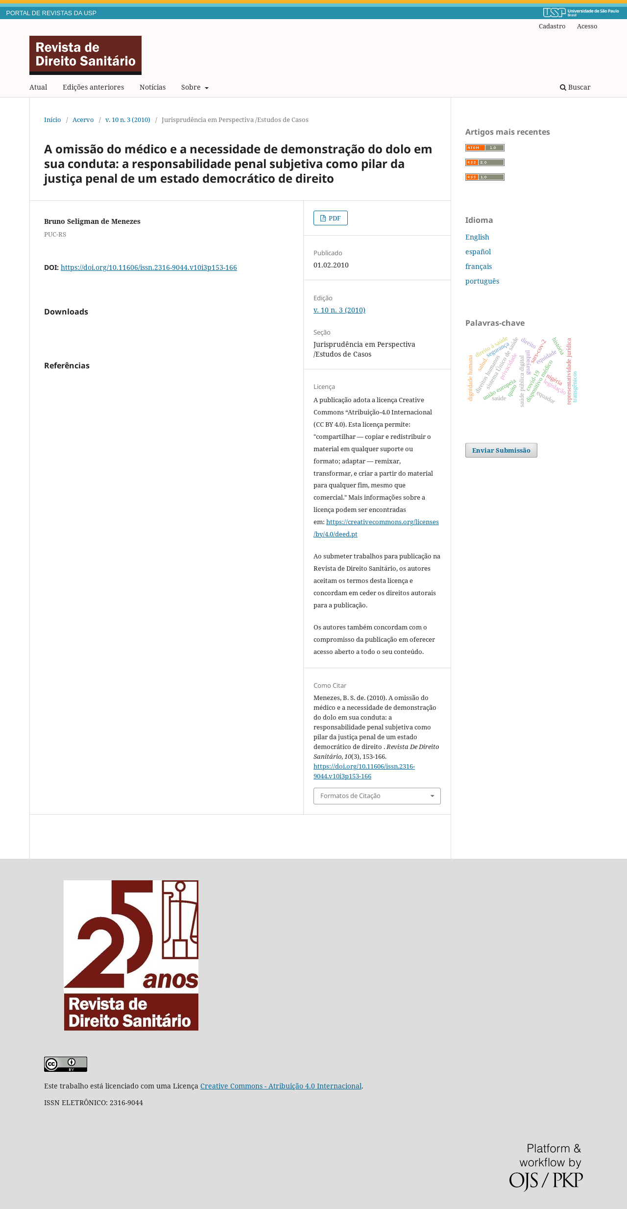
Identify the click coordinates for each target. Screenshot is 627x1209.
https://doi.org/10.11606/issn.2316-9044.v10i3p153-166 (149, 267)
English (477, 237)
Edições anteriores (93, 87)
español (478, 251)
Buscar (575, 87)
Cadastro (552, 26)
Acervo (83, 119)
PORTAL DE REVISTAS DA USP (51, 13)
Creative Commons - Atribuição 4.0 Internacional (281, 1085)
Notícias (153, 87)
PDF (334, 218)
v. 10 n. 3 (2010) (127, 119)
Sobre (192, 87)
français (478, 266)
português (482, 281)
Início (52, 119)
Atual (38, 87)
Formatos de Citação (350, 795)
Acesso (587, 26)
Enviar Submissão (501, 450)
